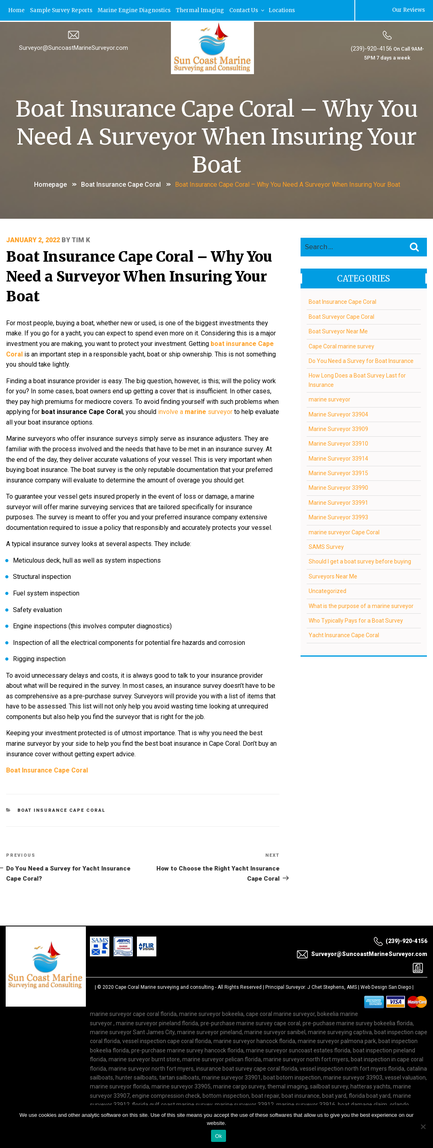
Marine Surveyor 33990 (338, 486)
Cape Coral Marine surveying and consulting (164, 965)
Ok (218, 1136)
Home (17, 9)
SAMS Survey (326, 545)
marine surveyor (329, 398)
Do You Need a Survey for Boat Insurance (361, 359)
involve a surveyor (195, 405)
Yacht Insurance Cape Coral (344, 634)
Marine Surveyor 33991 (338, 501)
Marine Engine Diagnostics (135, 9)
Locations (284, 9)
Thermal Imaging (201, 9)
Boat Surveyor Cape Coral (341, 315)
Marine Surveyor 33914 (338, 457)
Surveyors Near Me (333, 575)
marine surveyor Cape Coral (344, 530)
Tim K (81, 238)
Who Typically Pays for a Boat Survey (356, 619)
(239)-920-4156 (371, 48)
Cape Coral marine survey (341, 344)
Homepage (50, 183)
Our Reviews (407, 9)
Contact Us (249, 9)
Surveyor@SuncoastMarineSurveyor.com (73, 47)
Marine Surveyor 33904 (338, 413)
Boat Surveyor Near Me (338, 330)
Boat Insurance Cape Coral (121, 183)
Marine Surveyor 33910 (338, 442)
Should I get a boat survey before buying (360, 560)
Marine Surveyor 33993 (338, 516)
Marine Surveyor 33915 (338, 472)
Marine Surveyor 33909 (338, 427)
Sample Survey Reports (62, 9)
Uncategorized (327, 590)
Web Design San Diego (385, 965)
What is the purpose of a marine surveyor (361, 604)
